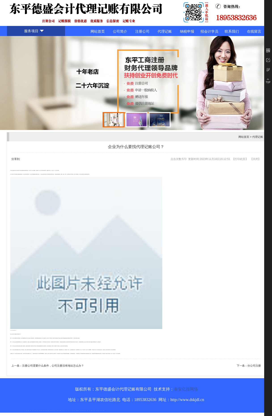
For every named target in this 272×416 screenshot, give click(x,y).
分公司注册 (254, 365)
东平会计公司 (37, 410)
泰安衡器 (52, 410)
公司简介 (120, 31)
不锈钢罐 (91, 410)
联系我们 (232, 31)
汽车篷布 (89, 410)
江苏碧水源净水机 (74, 410)
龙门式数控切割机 (85, 410)
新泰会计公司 (28, 410)
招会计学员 (209, 31)
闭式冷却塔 (96, 410)
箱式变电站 (98, 410)
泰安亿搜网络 (186, 389)
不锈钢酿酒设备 (60, 410)
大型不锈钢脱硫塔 (77, 410)
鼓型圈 (32, 410)
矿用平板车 (26, 410)
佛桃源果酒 (45, 410)
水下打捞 (46, 410)
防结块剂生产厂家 (101, 410)
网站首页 (98, 31)
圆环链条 (24, 410)
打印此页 (240, 159)
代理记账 (165, 31)
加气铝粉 (93, 410)
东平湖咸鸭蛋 (87, 410)
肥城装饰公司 (58, 410)
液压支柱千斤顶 (49, 410)
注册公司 (142, 31)
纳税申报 (187, 31)
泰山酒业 (30, 410)
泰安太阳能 (62, 410)
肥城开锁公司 (35, 410)
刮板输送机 (80, 410)
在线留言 (254, 31)
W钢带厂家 (95, 410)
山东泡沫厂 (64, 410)
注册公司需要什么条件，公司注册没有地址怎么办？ (53, 365)
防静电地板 (50, 410)
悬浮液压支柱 (41, 410)
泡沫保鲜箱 (72, 410)
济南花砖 (78, 410)
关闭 (255, 159)
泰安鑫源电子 (43, 410)
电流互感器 (39, 410)
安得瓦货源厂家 (103, 410)
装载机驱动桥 (82, 410)
